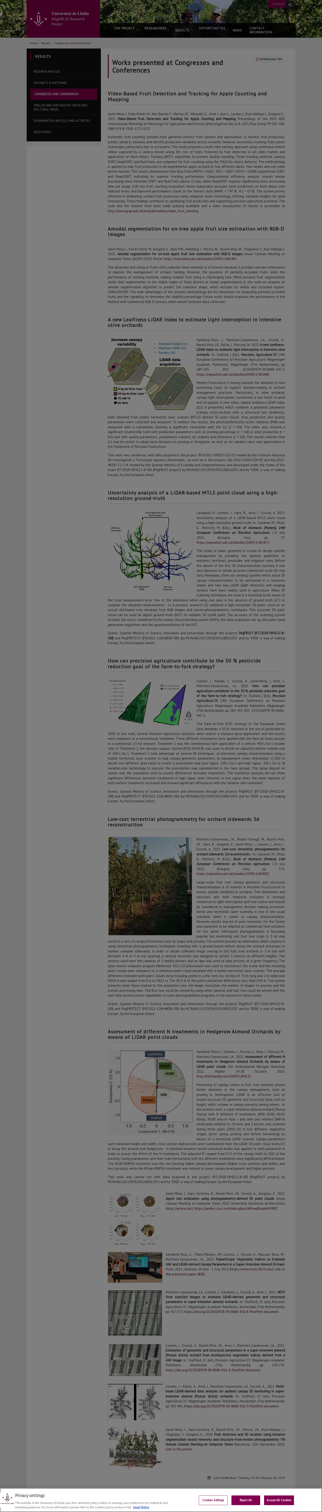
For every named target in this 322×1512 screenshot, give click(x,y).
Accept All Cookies (279, 1500)
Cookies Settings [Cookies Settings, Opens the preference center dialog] (213, 1500)
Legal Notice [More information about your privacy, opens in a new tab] (141, 1507)
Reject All (246, 1500)
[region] (161, 1500)
